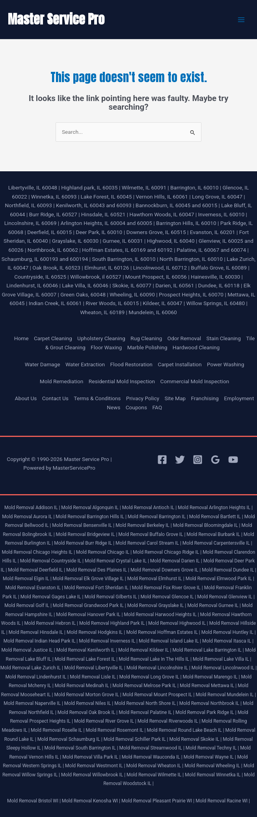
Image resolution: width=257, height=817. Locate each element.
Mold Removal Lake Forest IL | (86, 659)
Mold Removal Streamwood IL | (151, 748)
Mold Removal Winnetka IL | (214, 775)
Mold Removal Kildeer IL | (144, 650)
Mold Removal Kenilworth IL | (86, 650)
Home (21, 338)
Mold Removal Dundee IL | (229, 570)
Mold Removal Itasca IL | (227, 641)
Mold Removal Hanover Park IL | (89, 614)
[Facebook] (162, 460)
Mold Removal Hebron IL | (51, 623)
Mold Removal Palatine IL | (146, 712)
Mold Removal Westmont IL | (95, 765)
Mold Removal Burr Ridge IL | (84, 543)
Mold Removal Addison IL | (32, 507)
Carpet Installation (179, 364)
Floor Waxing (106, 347)
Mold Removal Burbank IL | (214, 534)
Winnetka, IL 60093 (54, 196)
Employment (239, 398)
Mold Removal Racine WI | (223, 801)
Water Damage (42, 364)
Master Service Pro (56, 19)
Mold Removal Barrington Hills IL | (91, 516)
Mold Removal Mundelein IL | (226, 694)
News (113, 407)
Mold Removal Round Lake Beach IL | (185, 730)
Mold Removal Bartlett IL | (216, 516)
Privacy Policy (142, 398)
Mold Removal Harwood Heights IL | (161, 614)
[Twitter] (180, 460)
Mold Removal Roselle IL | (57, 730)
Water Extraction (85, 364)
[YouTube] (233, 460)
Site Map (175, 398)
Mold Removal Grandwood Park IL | (89, 605)
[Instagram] (198, 460)
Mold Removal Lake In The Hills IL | (155, 659)
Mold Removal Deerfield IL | (36, 570)
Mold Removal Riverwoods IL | (169, 721)
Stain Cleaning (224, 338)
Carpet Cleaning (53, 338)
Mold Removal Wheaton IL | (154, 765)
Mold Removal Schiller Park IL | (136, 739)
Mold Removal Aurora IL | (28, 516)
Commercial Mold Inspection (194, 381)
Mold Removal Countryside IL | (52, 561)
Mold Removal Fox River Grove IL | (167, 587)
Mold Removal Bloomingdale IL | (206, 525)
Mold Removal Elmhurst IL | (155, 578)
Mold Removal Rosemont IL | (115, 730)
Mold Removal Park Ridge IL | (206, 712)
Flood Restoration (131, 364)
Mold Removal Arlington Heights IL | (215, 507)
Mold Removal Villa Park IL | (91, 757)
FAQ (157, 407)
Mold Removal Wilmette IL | (155, 775)
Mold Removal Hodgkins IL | (96, 632)
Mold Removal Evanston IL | (34, 587)
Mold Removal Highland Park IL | (113, 623)
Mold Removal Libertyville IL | (94, 668)
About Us (26, 398)
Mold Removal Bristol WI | (34, 801)
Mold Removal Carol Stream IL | (148, 543)
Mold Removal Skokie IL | (195, 739)
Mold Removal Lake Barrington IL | (208, 650)
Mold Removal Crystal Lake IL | (117, 561)
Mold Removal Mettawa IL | (208, 685)
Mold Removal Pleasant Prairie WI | (157, 801)
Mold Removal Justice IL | (28, 650)
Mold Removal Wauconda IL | (152, 757)
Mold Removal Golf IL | (28, 605)
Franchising (204, 398)
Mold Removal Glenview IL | (226, 597)
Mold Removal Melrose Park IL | (145, 685)
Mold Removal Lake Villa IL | (222, 659)
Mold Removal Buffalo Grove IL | (151, 534)
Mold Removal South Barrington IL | (81, 748)
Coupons (136, 407)
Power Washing (225, 364)
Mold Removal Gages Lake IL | (52, 597)
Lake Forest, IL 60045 (106, 196)
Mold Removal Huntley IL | (228, 632)
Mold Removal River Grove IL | (105, 721)
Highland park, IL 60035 (89, 187)
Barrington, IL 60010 (194, 187)
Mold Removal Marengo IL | (211, 677)
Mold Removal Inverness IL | (108, 641)
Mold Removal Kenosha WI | (91, 801)
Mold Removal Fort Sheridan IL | (97, 587)
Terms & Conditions (97, 398)
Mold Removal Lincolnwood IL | (224, 668)
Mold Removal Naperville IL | (33, 703)
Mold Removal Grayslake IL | (156, 605)
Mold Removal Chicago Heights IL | (38, 552)
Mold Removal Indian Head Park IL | (41, 641)
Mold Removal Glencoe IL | (168, 597)
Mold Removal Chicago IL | (104, 552)
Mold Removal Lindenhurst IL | (37, 677)
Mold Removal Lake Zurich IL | (31, 668)
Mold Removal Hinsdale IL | (37, 632)
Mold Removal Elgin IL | (27, 578)
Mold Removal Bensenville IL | (83, 525)
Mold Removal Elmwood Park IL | (220, 578)
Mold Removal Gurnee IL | (214, 605)
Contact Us (55, 398)
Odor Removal (184, 338)
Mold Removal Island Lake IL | (170, 641)
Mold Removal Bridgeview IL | (86, 534)
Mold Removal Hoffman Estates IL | (163, 632)
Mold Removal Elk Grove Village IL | (89, 578)
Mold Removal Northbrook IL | (210, 703)
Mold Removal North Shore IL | (146, 703)
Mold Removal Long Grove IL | (150, 677)
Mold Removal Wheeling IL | (213, 765)
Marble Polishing (147, 347)
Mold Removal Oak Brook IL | (87, 712)
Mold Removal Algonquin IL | (91, 507)
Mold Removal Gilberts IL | (111, 597)
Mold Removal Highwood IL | (178, 623)
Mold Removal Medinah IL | (83, 685)
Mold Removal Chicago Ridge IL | (167, 552)
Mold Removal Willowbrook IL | (93, 775)
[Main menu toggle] (241, 19)
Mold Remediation (62, 381)
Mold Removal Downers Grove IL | (165, 570)
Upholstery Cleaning (101, 338)
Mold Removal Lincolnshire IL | (158, 668)
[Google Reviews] (215, 460)
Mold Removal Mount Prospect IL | (159, 694)
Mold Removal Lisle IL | (94, 677)
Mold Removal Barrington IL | (158, 516)
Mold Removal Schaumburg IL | (69, 739)
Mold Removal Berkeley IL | (143, 525)
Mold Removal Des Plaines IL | (97, 570)
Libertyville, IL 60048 (32, 187)
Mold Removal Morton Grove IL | (87, 694)
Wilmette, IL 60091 (144, 187)
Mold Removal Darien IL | (176, 561)
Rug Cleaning (146, 338)
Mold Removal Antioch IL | (149, 507)
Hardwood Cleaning (196, 347)
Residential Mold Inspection (122, 381)
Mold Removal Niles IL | (88, 703)
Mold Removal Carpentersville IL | (217, 543)
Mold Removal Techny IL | (212, 748)
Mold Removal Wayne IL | (210, 757)
